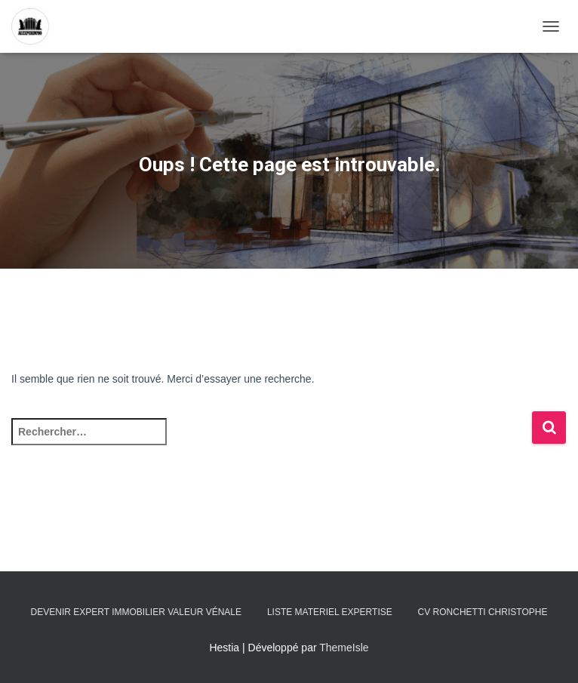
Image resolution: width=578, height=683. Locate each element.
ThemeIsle (343, 647)
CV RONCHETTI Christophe (483, 612)
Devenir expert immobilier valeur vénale (136, 612)
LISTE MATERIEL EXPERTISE (329, 612)
